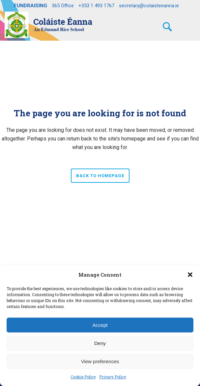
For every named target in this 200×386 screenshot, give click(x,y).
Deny (100, 343)
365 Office (63, 6)
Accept (100, 325)
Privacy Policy (112, 376)
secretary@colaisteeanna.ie (149, 6)
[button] (190, 274)
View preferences (100, 361)
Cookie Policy (83, 376)
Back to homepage (100, 175)
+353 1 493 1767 (96, 6)
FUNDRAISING (30, 6)
